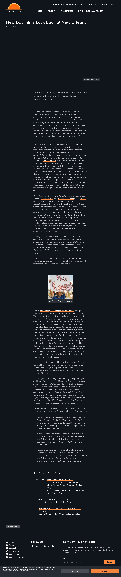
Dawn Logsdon (49, 160)
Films (39, 11)
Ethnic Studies (53, 485)
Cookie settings (15, 573)
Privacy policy (6, 573)
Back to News (13, 526)
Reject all (75, 571)
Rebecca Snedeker (66, 198)
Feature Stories (54, 473)
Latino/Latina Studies (56, 493)
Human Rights (66, 482)
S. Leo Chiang (67, 502)
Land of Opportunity (48, 514)
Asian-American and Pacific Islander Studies (66, 490)
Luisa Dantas (47, 198)
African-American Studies (71, 485)
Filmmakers (67, 11)
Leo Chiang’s (46, 311)
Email (65, 558)
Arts (48, 488)
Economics (77, 482)
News (80, 11)
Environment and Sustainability (60, 479)
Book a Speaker (94, 11)
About (51, 11)
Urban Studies (53, 482)
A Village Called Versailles (69, 514)
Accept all (104, 571)
